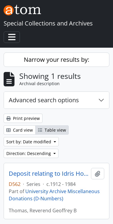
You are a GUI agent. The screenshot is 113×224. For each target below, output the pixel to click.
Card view (19, 130)
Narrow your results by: (56, 59)
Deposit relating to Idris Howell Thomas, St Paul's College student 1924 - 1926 (49, 173)
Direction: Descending (29, 153)
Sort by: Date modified (29, 142)
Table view (52, 130)
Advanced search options (44, 100)
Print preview (23, 118)
